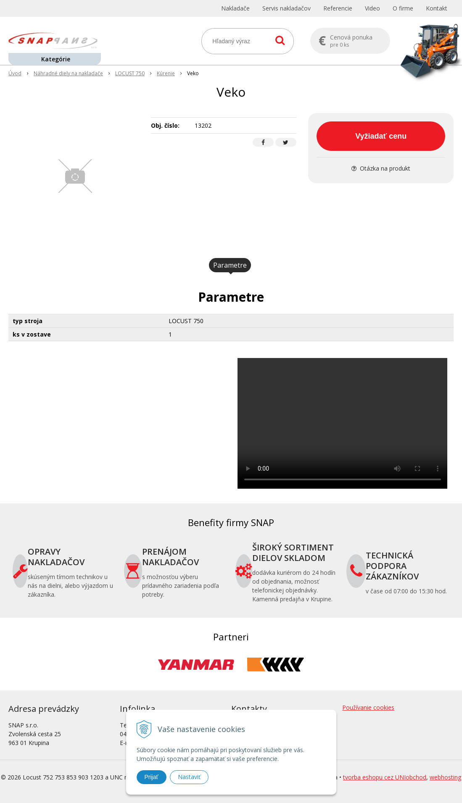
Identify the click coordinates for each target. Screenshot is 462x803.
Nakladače (235, 8)
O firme (403, 8)
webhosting (445, 777)
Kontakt (436, 8)
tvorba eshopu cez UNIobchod (384, 777)
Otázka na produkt (380, 168)
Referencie (337, 8)
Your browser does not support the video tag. (343, 423)
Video (372, 8)
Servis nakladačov (286, 8)
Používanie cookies (368, 707)
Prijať (151, 777)
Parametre (230, 265)
